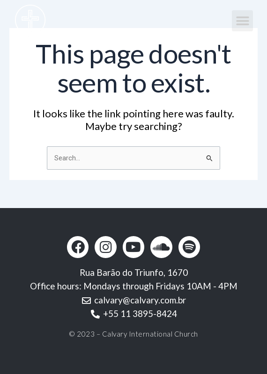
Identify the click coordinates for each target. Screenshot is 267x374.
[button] (242, 20)
